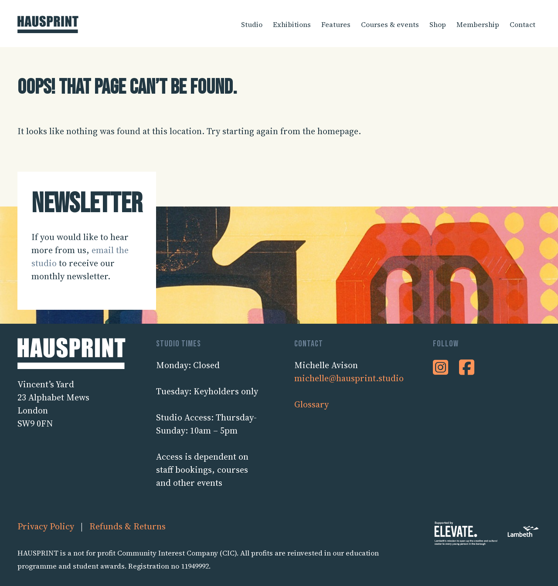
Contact (522, 24)
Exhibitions (292, 24)
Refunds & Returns (127, 526)
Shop (437, 24)
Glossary (311, 404)
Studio (251, 24)
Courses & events (390, 24)
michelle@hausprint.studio (349, 378)
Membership (477, 24)
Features (335, 24)
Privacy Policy (45, 526)
